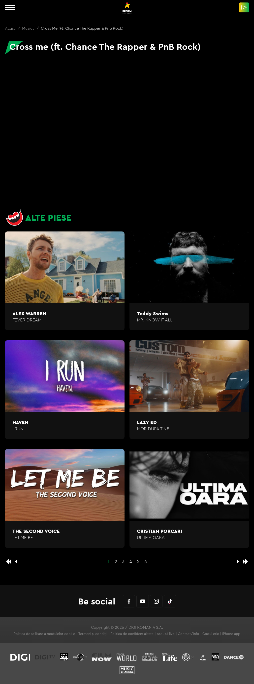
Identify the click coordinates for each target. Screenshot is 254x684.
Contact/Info (188, 633)
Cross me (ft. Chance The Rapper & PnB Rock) (82, 28)
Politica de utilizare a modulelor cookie (44, 633)
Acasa (11, 28)
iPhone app (231, 633)
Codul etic (210, 633)
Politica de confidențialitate (132, 633)
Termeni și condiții (92, 633)
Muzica (28, 28)
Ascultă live (166, 633)
